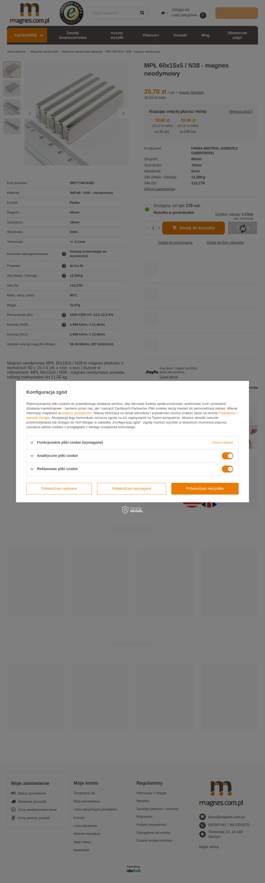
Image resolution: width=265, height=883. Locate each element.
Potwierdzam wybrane (59, 488)
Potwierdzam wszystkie (205, 488)
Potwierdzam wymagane (131, 488)
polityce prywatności (77, 413)
